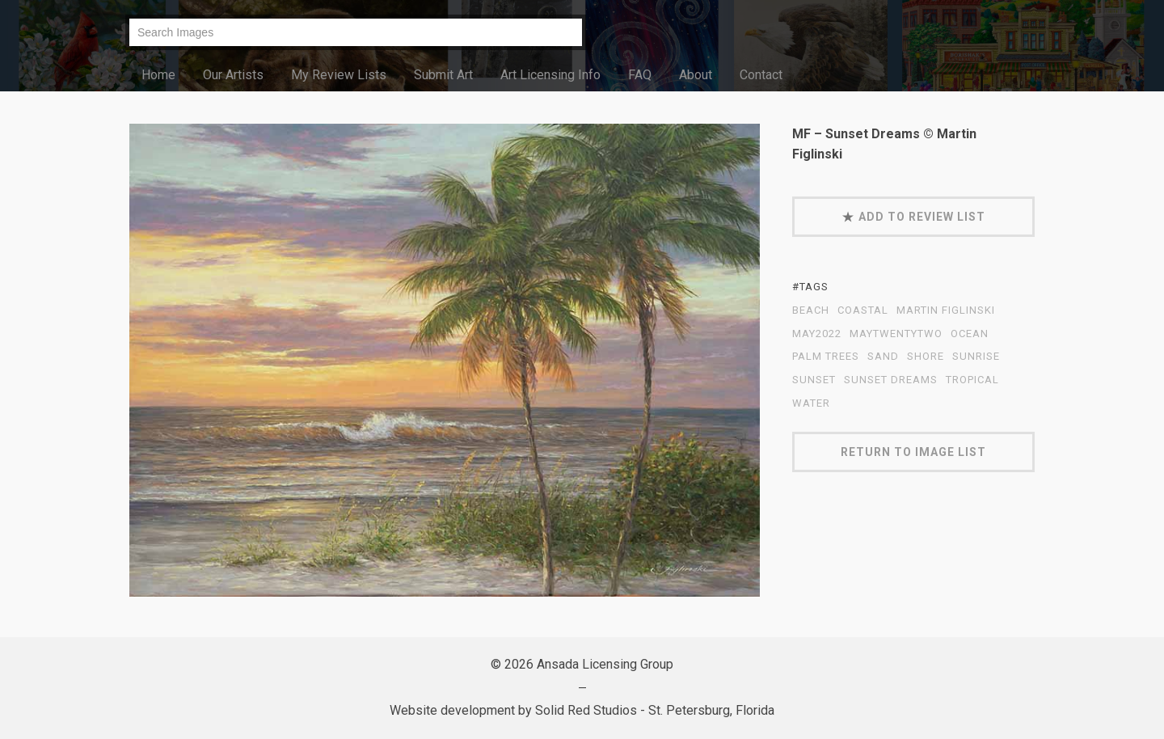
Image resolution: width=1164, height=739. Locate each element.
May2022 (816, 334)
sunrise (976, 356)
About (695, 74)
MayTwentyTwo (896, 334)
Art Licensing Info (550, 74)
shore (925, 356)
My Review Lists (338, 74)
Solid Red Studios (586, 710)
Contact (761, 74)
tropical (972, 380)
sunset (814, 380)
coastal (862, 310)
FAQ (640, 74)
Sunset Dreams (891, 380)
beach (810, 310)
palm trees (825, 356)
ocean (970, 334)
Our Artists (233, 74)
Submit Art (443, 74)
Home (158, 74)
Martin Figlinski (945, 310)
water (811, 403)
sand (883, 356)
